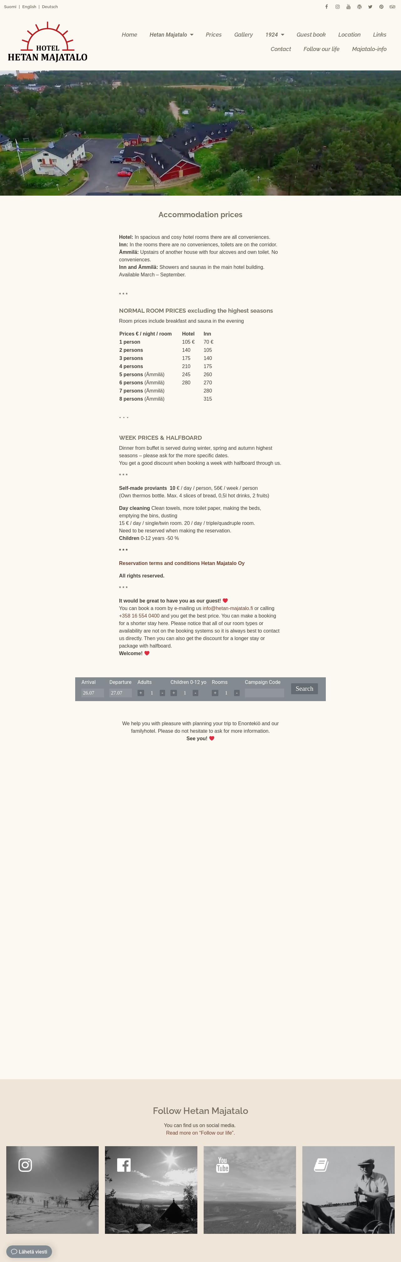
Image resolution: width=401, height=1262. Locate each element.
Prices (214, 34)
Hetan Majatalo (171, 35)
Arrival (88, 682)
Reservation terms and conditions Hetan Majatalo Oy (182, 563)
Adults (145, 682)
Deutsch (50, 6)
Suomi (10, 6)
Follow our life (322, 49)
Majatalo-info (369, 49)
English (29, 6)
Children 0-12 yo (188, 682)
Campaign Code (263, 682)
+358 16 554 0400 (139, 615)
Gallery (243, 34)
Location (349, 34)
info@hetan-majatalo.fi (228, 608)
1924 (274, 35)
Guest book (311, 34)
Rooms (219, 682)
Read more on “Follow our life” (199, 1133)
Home (129, 34)
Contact (281, 49)
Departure (120, 682)
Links (380, 34)
